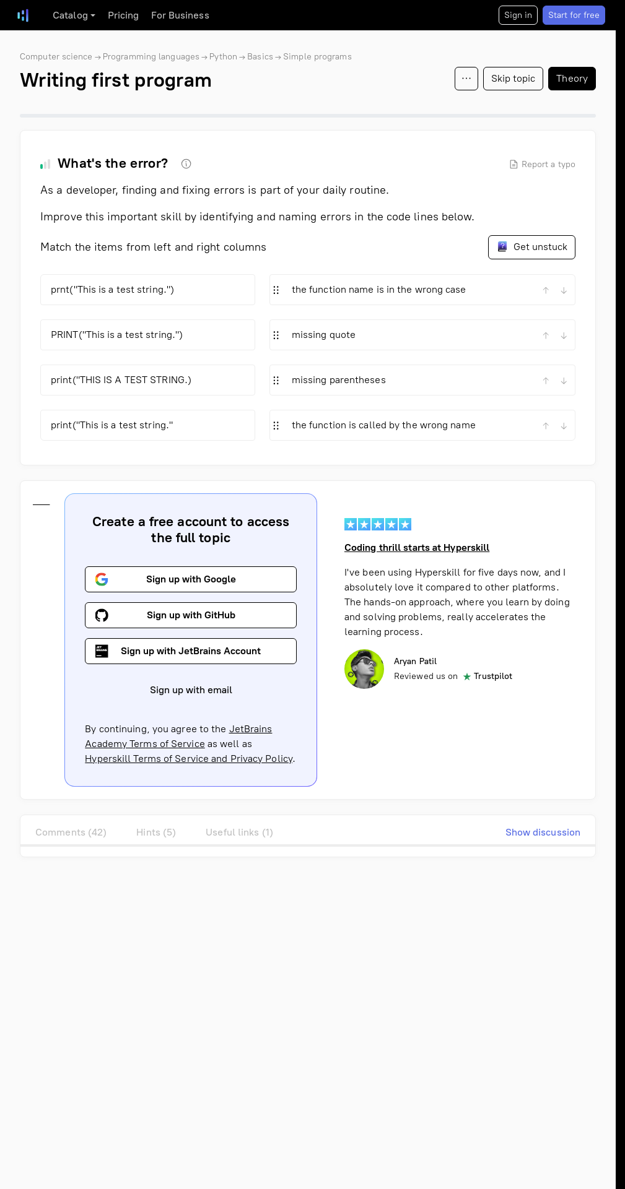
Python (223, 56)
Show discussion (543, 832)
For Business (180, 15)
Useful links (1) (239, 832)
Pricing (123, 15)
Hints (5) (156, 832)
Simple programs (317, 56)
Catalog (70, 15)
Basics (260, 56)
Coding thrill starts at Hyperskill (416, 547)
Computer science (56, 56)
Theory (572, 78)
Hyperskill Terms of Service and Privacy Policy (188, 758)
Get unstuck (531, 246)
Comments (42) (71, 832)
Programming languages (151, 56)
